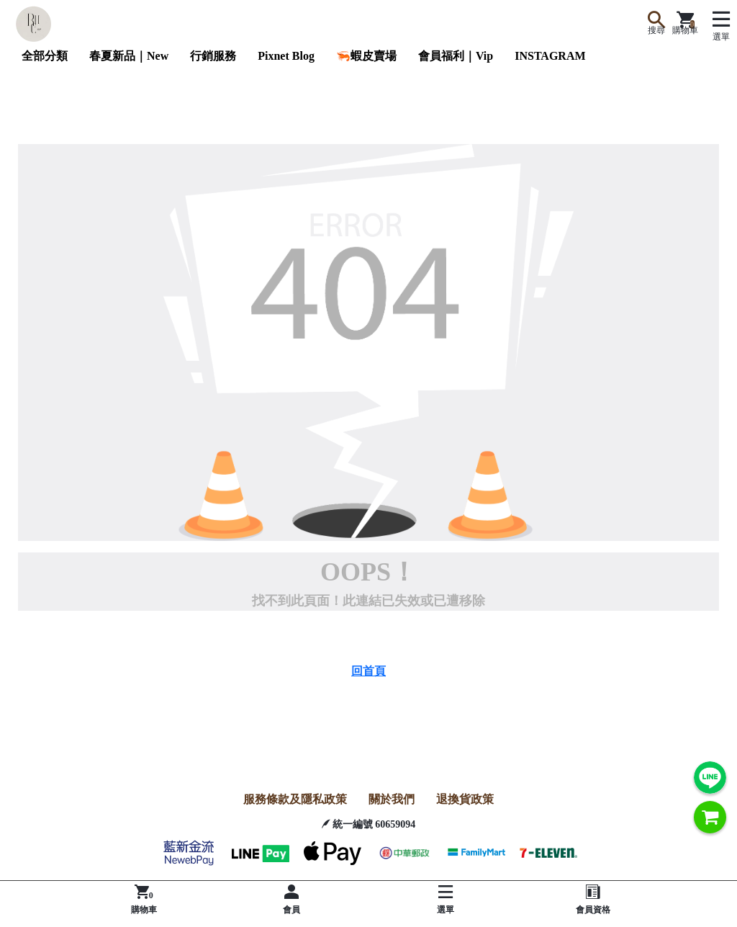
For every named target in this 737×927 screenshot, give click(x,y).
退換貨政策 (465, 799)
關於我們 (391, 799)
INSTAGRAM (550, 56)
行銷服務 (213, 56)
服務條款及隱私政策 (295, 799)
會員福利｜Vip (455, 56)
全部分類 (45, 56)
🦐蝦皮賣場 (366, 56)
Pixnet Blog (286, 56)
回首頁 (368, 671)
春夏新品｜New (128, 56)
